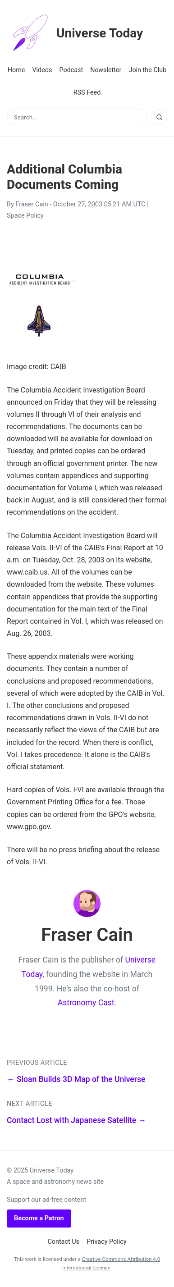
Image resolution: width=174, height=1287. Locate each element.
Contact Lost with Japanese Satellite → (76, 1120)
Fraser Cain (31, 204)
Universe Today (75, 33)
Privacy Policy (107, 1242)
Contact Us (63, 1242)
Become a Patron (39, 1218)
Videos (42, 70)
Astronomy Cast (86, 1002)
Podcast (71, 70)
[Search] (159, 117)
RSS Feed (87, 92)
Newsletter (105, 70)
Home (16, 70)
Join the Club (147, 70)
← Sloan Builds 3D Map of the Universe (76, 1079)
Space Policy (25, 215)
